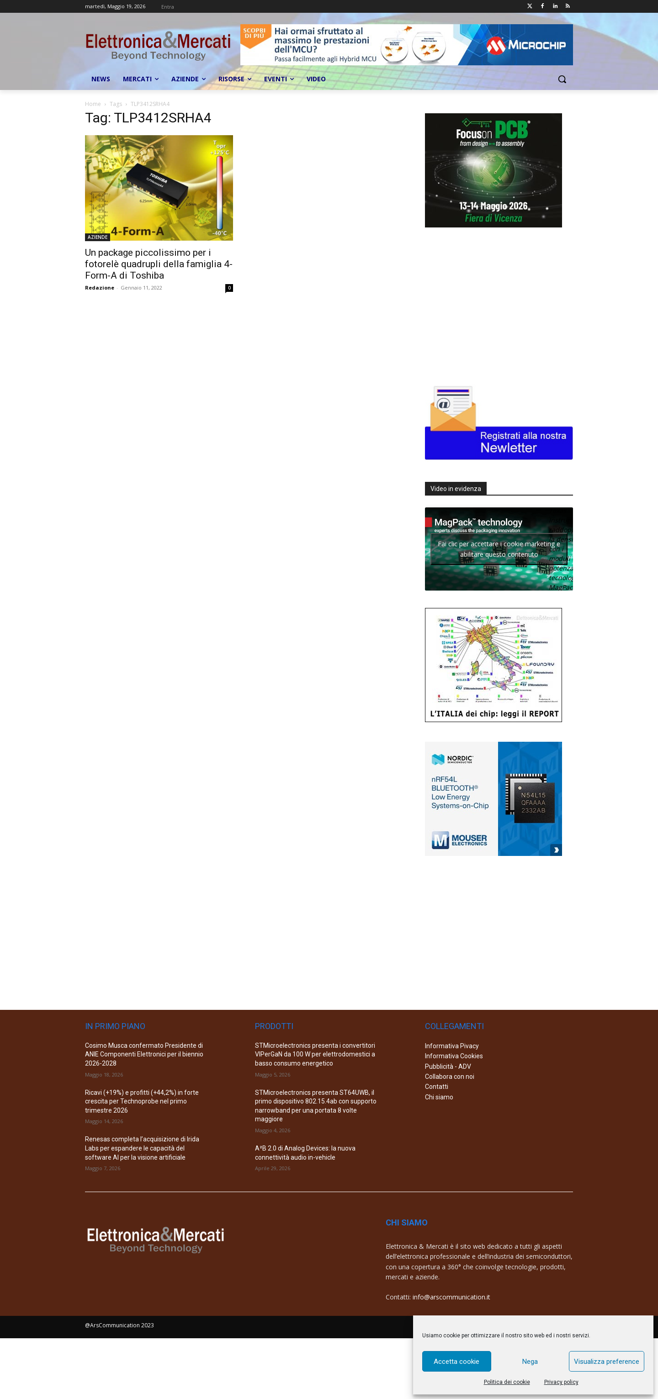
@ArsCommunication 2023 (119, 1325)
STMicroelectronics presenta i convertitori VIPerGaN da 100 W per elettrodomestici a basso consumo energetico (315, 1054)
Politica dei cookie (507, 1382)
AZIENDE (97, 237)
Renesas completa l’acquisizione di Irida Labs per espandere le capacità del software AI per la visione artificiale (142, 1148)
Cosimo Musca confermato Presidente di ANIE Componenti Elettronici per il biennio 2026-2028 (144, 1054)
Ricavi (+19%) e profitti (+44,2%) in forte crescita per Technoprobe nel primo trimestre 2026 (142, 1101)
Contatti (436, 1086)
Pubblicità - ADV (448, 1066)
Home (93, 104)
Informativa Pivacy (452, 1046)
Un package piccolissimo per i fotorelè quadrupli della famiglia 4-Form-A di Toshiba (159, 264)
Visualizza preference (606, 1361)
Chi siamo (439, 1097)
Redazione (99, 287)
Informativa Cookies (454, 1056)
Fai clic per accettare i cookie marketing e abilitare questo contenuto (499, 549)
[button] (562, 79)
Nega (530, 1361)
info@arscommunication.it (451, 1297)
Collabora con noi (449, 1076)
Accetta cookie (456, 1361)
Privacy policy (561, 1382)
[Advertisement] (493, 304)
